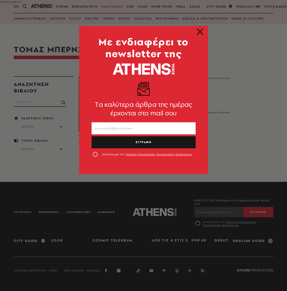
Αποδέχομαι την (147, 154)
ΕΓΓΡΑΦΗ (144, 142)
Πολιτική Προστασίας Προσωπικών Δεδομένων (159, 154)
